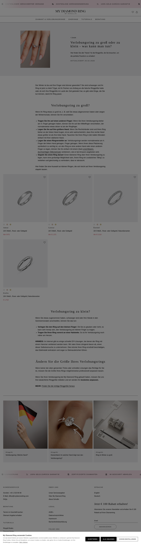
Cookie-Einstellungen (127, 539)
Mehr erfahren (23, 542)
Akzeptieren (92, 539)
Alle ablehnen (108, 539)
